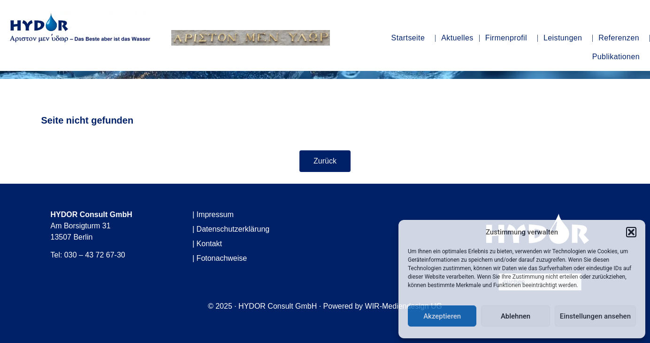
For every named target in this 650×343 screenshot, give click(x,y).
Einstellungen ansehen (595, 316)
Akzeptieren (442, 316)
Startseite (410, 38)
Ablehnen (515, 316)
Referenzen (621, 38)
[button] (631, 232)
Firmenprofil (508, 38)
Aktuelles (457, 38)
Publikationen (618, 57)
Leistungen (565, 38)
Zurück (325, 161)
